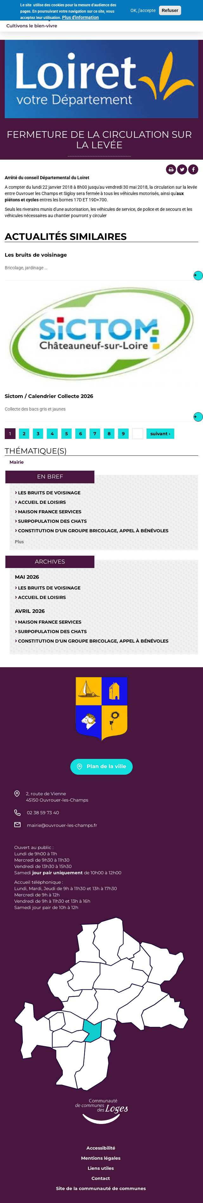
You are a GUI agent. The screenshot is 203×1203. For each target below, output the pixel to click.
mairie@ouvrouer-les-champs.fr (62, 825)
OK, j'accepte (142, 8)
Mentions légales (100, 1158)
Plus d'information (80, 15)
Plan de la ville (106, 766)
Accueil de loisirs (42, 502)
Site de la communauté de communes (101, 1188)
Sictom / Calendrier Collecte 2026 (49, 396)
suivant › (160, 434)
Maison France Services (49, 512)
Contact (101, 1178)
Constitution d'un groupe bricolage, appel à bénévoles (93, 531)
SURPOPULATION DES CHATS (52, 521)
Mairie (17, 462)
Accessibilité (100, 1148)
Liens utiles (101, 1168)
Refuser (170, 8)
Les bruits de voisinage (36, 255)
